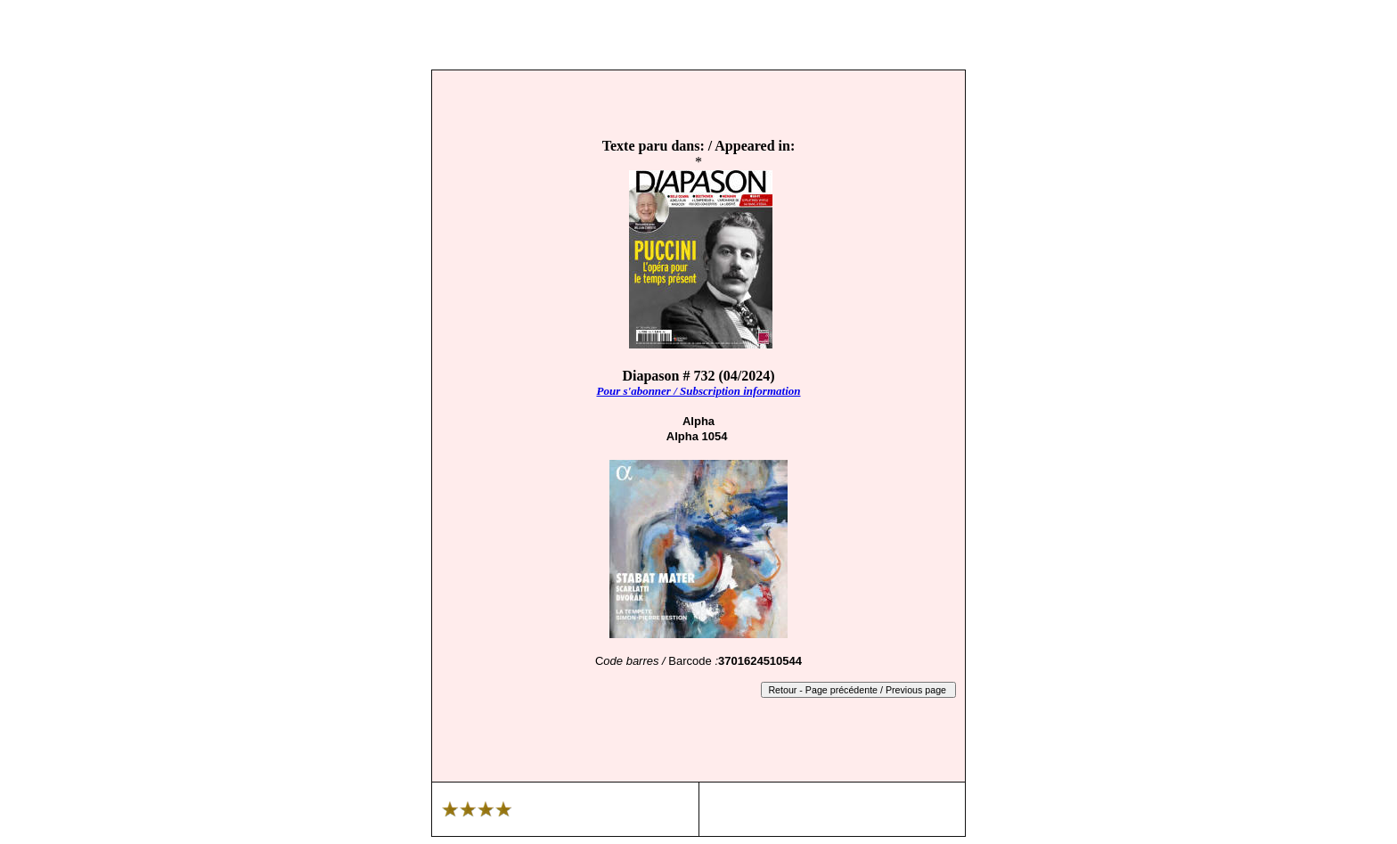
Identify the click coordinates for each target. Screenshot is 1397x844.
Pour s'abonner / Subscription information (698, 390)
